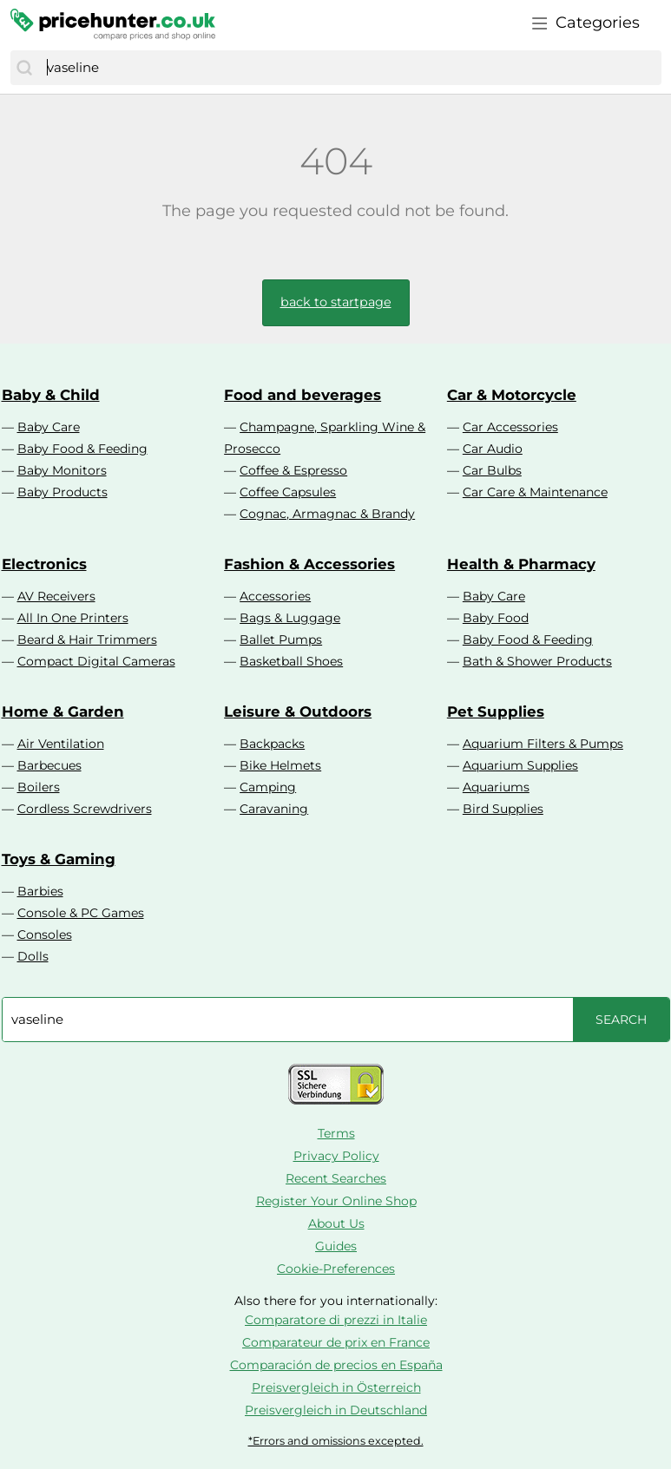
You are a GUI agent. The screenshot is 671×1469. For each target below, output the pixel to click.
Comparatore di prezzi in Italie (336, 1320)
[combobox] (349, 67)
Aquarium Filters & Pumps (543, 743)
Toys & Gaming (58, 859)
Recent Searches (336, 1178)
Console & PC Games (80, 913)
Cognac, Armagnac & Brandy (327, 513)
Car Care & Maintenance (535, 492)
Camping (268, 787)
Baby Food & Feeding (82, 448)
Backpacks (272, 743)
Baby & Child (51, 394)
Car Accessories (510, 427)
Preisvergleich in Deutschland (336, 1410)
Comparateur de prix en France (336, 1342)
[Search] (24, 67)
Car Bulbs (492, 470)
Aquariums (496, 787)
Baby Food (496, 618)
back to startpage (335, 302)
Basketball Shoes (291, 661)
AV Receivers (56, 596)
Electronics (44, 564)
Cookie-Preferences (336, 1268)
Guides (336, 1246)
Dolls (33, 956)
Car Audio (493, 448)
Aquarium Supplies (520, 765)
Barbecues (49, 765)
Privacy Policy (336, 1156)
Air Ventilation (60, 743)
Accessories (275, 596)
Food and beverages (302, 394)
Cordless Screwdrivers (84, 808)
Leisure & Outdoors (298, 711)
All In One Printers (72, 618)
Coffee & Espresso (293, 470)
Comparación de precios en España (336, 1365)
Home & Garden (63, 711)
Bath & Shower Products (537, 661)
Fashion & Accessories (309, 564)
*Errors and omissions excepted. (336, 1440)
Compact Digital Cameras (96, 661)
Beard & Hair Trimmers (87, 639)
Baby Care (48, 427)
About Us (336, 1223)
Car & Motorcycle (511, 394)
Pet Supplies (495, 711)
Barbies (40, 891)
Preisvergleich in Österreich (336, 1387)
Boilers (38, 787)
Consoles (44, 934)
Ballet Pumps (281, 639)
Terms (336, 1133)
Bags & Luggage (290, 618)
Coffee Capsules (288, 492)
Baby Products (62, 492)
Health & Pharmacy (521, 564)
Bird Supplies (503, 808)
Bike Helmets (280, 765)
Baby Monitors (62, 470)
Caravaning (274, 808)
